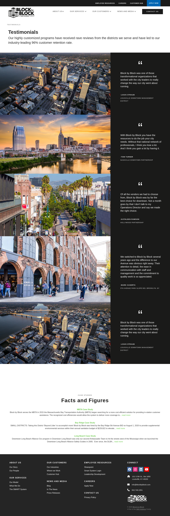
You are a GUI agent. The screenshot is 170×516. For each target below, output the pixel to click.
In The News (52, 489)
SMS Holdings (141, 509)
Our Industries (53, 467)
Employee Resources (105, 3)
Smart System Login (92, 471)
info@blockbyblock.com (141, 485)
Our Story (13, 467)
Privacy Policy (90, 497)
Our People (14, 471)
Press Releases (53, 493)
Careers (122, 3)
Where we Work (53, 471)
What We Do (14, 486)
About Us (58, 11)
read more (126, 415)
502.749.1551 (137, 490)
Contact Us (153, 11)
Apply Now (88, 486)
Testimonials (13, 25)
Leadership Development (94, 474)
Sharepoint (88, 467)
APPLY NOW (153, 3)
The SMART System (18, 489)
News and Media (126, 11)
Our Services (78, 11)
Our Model (13, 482)
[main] (85, 227)
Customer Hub (136, 3)
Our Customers (101, 11)
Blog (49, 486)
